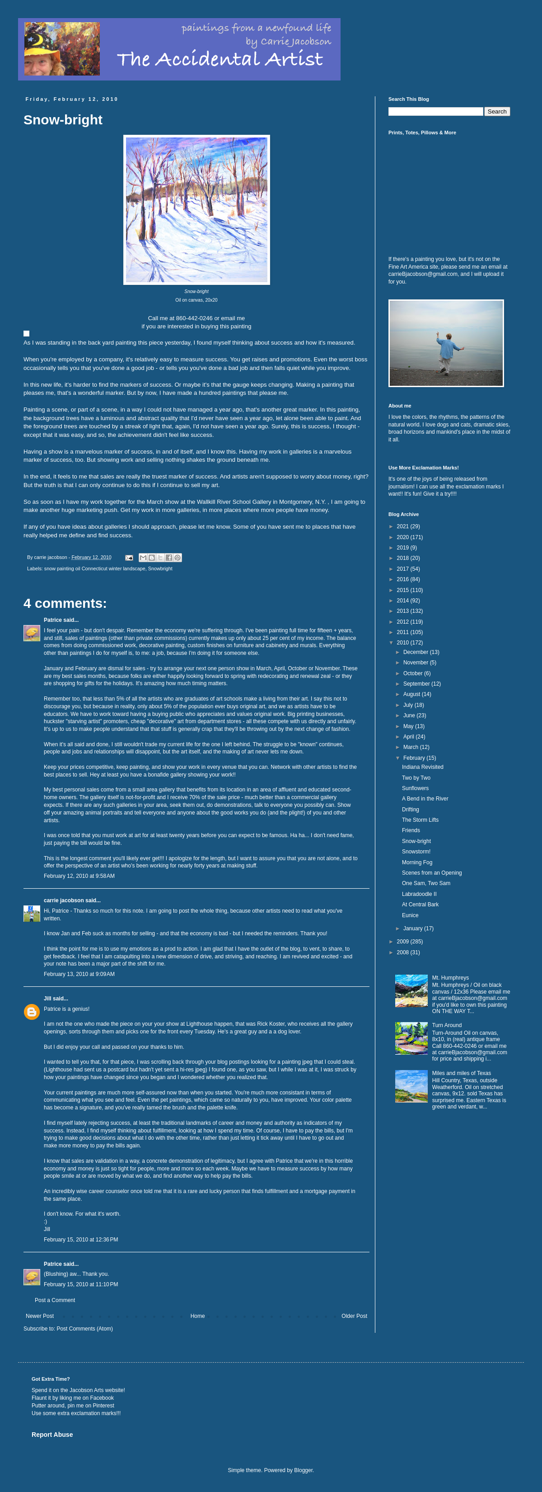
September (417, 684)
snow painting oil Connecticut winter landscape (94, 568)
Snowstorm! (416, 851)
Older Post (354, 1316)
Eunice (410, 915)
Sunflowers (415, 788)
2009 (404, 941)
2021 (404, 526)
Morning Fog (417, 862)
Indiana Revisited (423, 767)
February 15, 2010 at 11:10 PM (81, 1284)
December (416, 652)
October (413, 673)
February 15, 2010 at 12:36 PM (81, 1239)
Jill (47, 998)
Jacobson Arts (86, 1390)
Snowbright (160, 568)
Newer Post (40, 1316)
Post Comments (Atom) (84, 1329)
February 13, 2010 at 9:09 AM (79, 974)
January (413, 928)
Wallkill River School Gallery (234, 501)
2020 (404, 537)
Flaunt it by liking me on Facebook (73, 1398)
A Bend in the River (425, 799)
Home (198, 1316)
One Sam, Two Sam (426, 883)
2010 (404, 642)
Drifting (410, 809)
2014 (404, 600)
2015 (404, 590)
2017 (404, 569)
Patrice (53, 620)
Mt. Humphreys (450, 978)
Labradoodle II (419, 894)
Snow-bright (416, 841)
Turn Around (447, 1025)
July (409, 705)
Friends (411, 830)
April (409, 737)
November (416, 662)
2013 (404, 611)
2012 (404, 622)
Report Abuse (52, 1434)
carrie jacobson (64, 900)
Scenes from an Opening (432, 873)
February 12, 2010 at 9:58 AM (79, 876)
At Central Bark (420, 904)
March (411, 747)
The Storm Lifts (420, 820)
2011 (404, 632)
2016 (404, 579)
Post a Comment (55, 1300)
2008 (404, 952)
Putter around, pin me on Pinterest (73, 1405)
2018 (404, 558)
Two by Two (416, 778)
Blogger (303, 1470)
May (409, 726)
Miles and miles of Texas (461, 1073)
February (414, 758)
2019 (404, 548)
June (409, 715)
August (412, 694)
